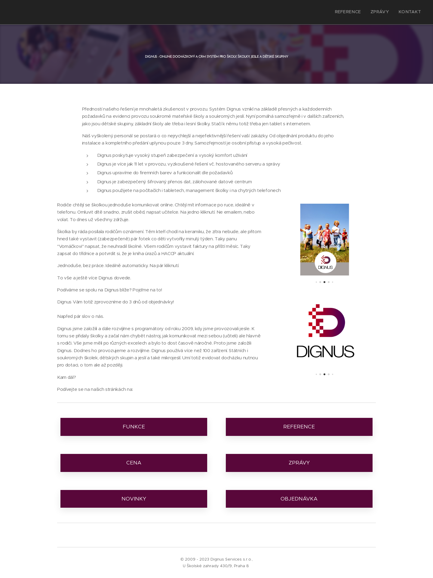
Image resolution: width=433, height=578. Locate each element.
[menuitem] (403, 12)
